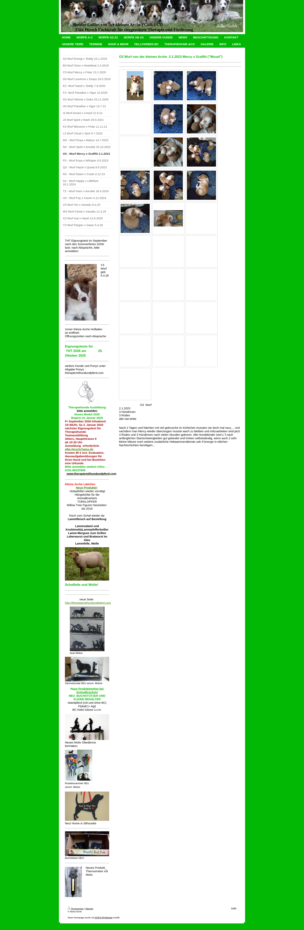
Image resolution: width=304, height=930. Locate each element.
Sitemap (89, 909)
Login (233, 908)
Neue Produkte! (86, 487)
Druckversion (76, 909)
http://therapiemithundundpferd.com (88, 602)
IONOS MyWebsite (104, 917)
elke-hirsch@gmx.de (79, 449)
